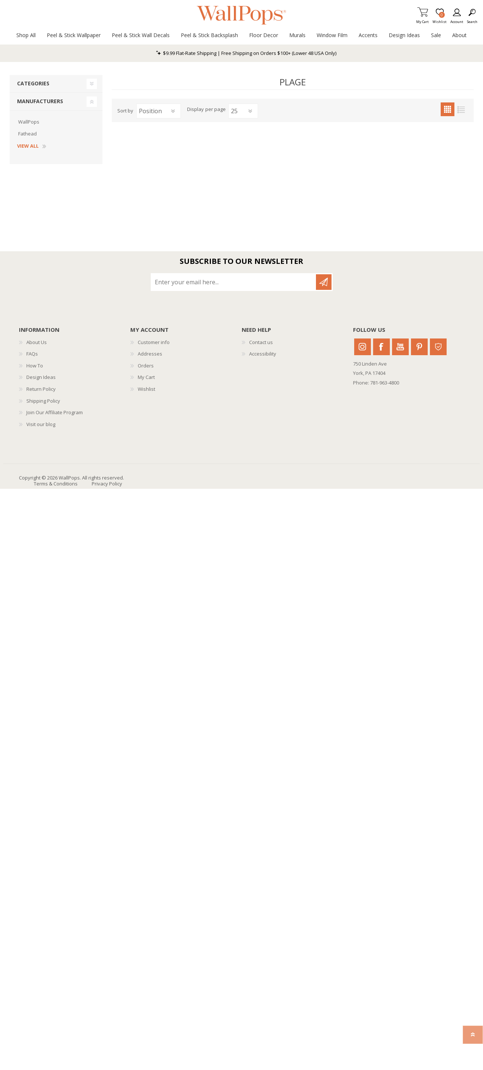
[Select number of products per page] (243, 111)
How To (34, 365)
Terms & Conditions (56, 483)
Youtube (400, 346)
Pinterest (419, 346)
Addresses (150, 353)
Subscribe (324, 282)
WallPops (28, 121)
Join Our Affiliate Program (54, 412)
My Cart (422, 19)
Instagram (362, 346)
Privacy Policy (107, 483)
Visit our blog (40, 424)
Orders (146, 365)
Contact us (261, 342)
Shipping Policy (43, 400)
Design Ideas (41, 377)
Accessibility (262, 353)
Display (195, 109)
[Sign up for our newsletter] (234, 282)
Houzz (438, 346)
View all (28, 146)
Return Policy (41, 389)
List (461, 109)
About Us (36, 342)
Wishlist (146, 389)
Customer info (154, 342)
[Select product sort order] (158, 111)
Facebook (381, 346)
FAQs (32, 353)
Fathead (27, 133)
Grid (447, 109)
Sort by (125, 110)
